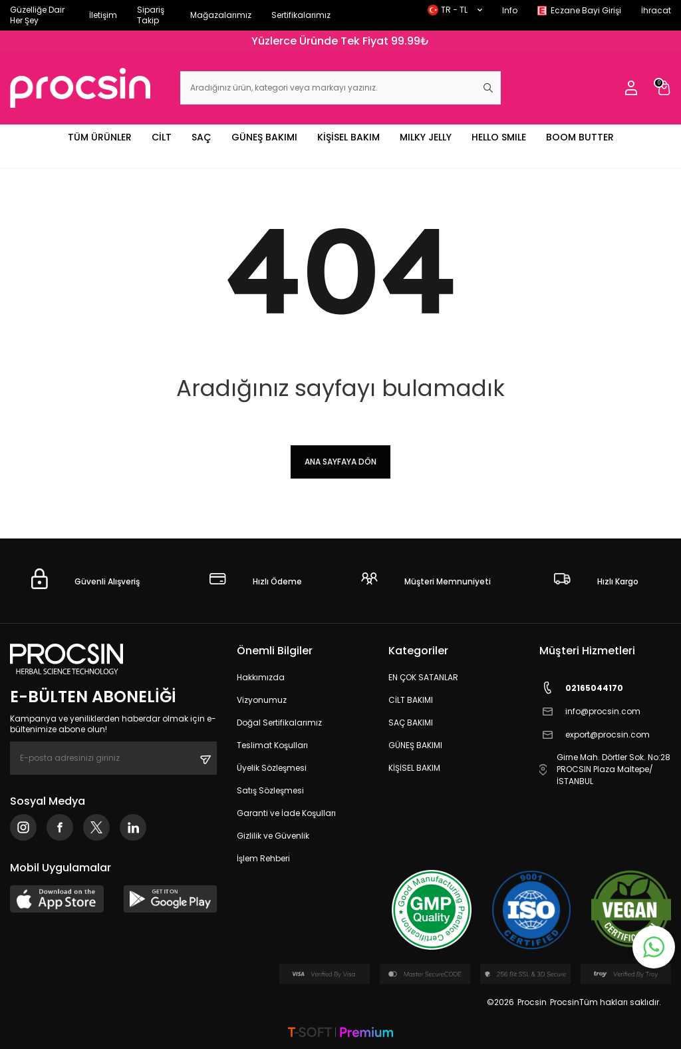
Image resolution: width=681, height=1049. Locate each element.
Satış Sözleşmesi (270, 790)
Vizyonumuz (262, 700)
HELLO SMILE (499, 137)
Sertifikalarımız (301, 15)
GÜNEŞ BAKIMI (264, 137)
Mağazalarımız (220, 15)
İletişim (103, 15)
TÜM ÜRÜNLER (100, 137)
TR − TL (455, 9)
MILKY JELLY (426, 137)
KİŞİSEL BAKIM (348, 137)
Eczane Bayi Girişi (586, 10)
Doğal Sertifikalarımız (279, 722)
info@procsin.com (589, 711)
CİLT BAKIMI (410, 700)
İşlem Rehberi (263, 858)
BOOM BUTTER (580, 137)
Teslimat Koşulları (272, 745)
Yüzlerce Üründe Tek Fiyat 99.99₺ (340, 41)
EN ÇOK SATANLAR (423, 677)
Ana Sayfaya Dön (340, 461)
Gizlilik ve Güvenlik (273, 835)
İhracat (656, 10)
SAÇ (201, 137)
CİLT (162, 137)
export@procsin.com (594, 734)
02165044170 (581, 688)
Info (509, 10)
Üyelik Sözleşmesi (272, 767)
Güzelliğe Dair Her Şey (37, 15)
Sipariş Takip (150, 15)
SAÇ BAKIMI (410, 722)
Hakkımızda (261, 677)
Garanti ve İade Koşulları (286, 813)
